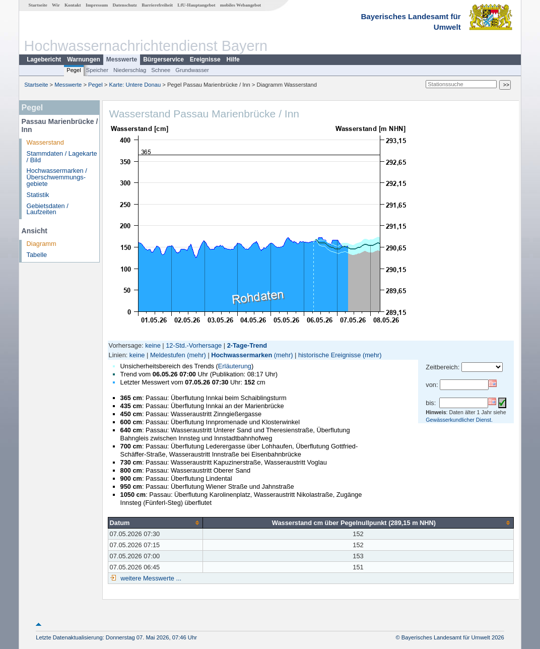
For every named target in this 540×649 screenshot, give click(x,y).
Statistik (38, 195)
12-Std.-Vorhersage (194, 345)
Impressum (97, 5)
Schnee (160, 70)
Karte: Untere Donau (135, 85)
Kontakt (72, 5)
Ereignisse (205, 59)
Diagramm (41, 243)
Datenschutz (124, 5)
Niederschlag (129, 70)
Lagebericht (44, 59)
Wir (56, 5)
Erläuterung (234, 366)
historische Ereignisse (329, 355)
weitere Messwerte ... (150, 578)
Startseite (38, 5)
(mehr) (196, 355)
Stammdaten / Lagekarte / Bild (62, 157)
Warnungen (83, 59)
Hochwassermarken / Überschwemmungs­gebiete (57, 177)
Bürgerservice (163, 59)
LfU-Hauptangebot (196, 5)
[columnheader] (155, 522)
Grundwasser (192, 70)
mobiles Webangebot (240, 5)
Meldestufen (167, 355)
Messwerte (121, 59)
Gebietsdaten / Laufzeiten (48, 209)
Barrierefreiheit (157, 5)
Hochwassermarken (241, 355)
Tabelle (37, 254)
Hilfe (233, 59)
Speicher (97, 70)
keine (153, 345)
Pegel (73, 70)
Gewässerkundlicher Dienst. (459, 420)
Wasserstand (45, 142)
